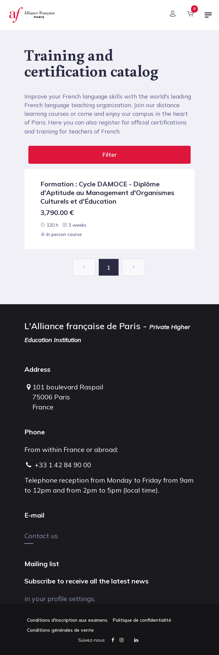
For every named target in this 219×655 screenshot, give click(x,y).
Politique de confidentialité (142, 620)
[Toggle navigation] (208, 17)
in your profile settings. (59, 598)
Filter (109, 154)
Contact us (41, 536)
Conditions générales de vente (60, 630)
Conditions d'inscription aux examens (67, 620)
